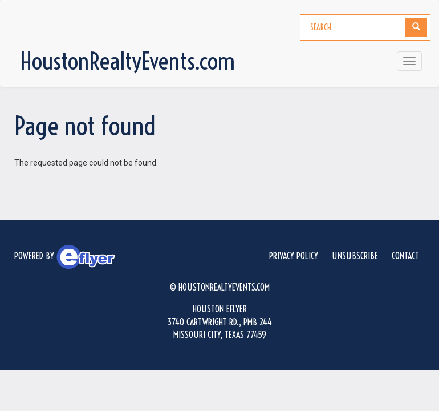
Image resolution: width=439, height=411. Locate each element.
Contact (405, 255)
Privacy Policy (293, 255)
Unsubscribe (355, 255)
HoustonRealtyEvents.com (127, 61)
